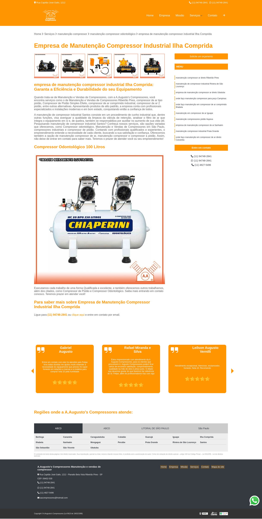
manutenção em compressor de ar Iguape (194, 116)
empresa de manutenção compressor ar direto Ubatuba (200, 94)
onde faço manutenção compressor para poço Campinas (201, 100)
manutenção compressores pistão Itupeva (194, 122)
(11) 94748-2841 (198, 2)
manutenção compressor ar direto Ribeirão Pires (197, 78)
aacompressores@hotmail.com (52, 498)
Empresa (164, 15)
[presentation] (28, 384)
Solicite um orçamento (201, 56)
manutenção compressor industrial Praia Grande (197, 135)
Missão (180, 15)
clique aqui (78, 315)
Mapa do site (218, 467)
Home (150, 15)
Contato (212, 15)
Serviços (195, 15)
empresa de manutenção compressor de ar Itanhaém (199, 129)
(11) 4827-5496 (201, 166)
